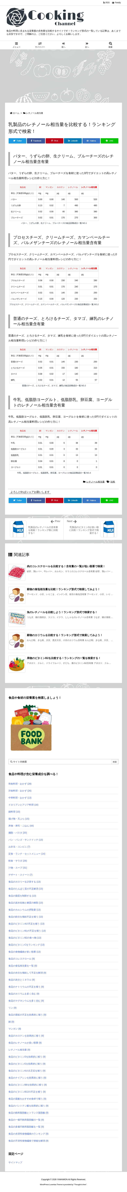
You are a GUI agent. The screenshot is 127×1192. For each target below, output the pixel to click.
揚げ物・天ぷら (18, 818)
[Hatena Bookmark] (91, 140)
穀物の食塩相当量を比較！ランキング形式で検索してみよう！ (63, 589)
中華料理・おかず (20, 797)
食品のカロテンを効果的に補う (26, 1035)
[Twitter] (17, 140)
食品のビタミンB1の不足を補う (27, 930)
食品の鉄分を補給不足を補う (25, 916)
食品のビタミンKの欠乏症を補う (26, 1070)
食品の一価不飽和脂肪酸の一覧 (26, 1119)
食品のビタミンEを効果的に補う (26, 1063)
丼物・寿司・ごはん (21, 825)
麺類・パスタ (17, 832)
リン (12, 1007)
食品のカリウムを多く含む (23, 993)
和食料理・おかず (20, 783)
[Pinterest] (54, 140)
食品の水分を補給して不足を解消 (27, 972)
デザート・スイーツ (20, 874)
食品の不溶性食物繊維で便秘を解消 (28, 1140)
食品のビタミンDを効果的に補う (27, 1056)
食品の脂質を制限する (22, 895)
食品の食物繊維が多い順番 (24, 951)
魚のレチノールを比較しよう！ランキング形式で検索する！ (62, 612)
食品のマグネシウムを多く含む (26, 1000)
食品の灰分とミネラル (21, 979)
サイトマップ (15, 1162)
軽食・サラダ (17, 860)
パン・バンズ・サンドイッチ (25, 839)
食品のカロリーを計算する (24, 881)
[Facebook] (36, 140)
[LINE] (109, 140)
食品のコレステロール (21, 958)
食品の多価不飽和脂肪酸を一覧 (26, 1126)
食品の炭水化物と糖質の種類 (25, 902)
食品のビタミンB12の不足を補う (27, 1091)
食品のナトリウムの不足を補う (26, 986)
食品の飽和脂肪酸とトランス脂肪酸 (28, 1112)
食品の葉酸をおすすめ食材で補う (27, 1098)
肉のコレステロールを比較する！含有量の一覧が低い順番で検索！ (66, 566)
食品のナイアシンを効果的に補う (27, 1077)
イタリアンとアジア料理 (23, 804)
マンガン (14, 1028)
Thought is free (80, 1184)
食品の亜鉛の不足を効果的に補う (27, 1014)
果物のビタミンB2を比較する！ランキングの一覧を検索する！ (64, 658)
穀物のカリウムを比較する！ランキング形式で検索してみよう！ (65, 635)
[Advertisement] (63, 74)
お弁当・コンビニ (19, 846)
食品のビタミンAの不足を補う (26, 923)
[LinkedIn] (73, 140)
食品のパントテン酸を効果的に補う (28, 1105)
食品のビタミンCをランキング (26, 944)
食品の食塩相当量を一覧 (22, 965)
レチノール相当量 (34, 113)
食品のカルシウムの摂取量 (24, 909)
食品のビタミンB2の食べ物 (24, 937)
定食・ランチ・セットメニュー (26, 853)
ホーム (16, 113)
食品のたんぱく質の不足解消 (25, 888)
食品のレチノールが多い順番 (25, 1042)
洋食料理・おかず (20, 790)
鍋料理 (14, 811)
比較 (113, 481)
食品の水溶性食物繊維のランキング (28, 1133)
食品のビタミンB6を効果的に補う (27, 1084)
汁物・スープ (17, 867)
